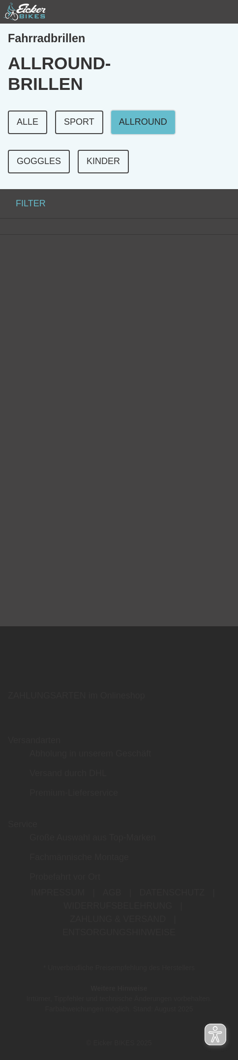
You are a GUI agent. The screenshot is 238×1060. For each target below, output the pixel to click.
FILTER (23, 203)
